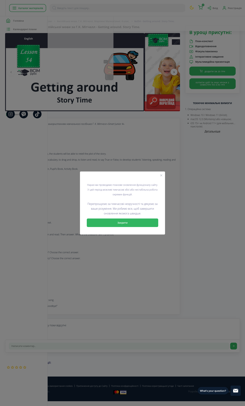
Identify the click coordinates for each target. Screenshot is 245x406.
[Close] (161, 175)
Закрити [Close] (122, 222)
